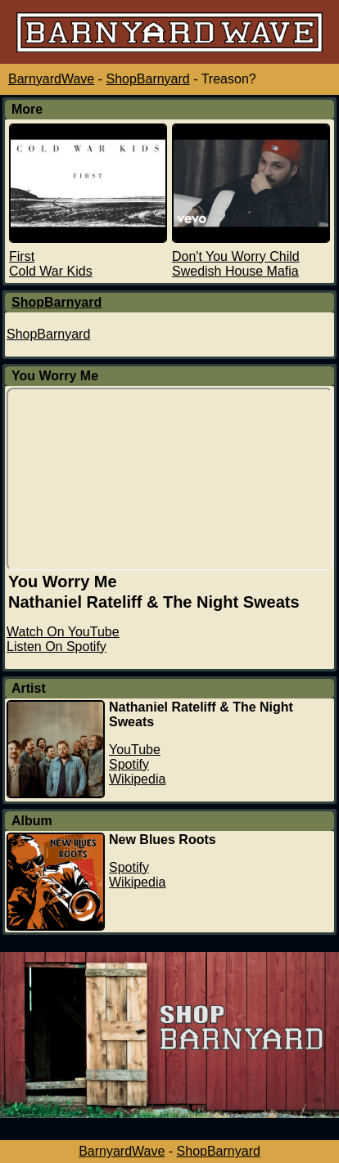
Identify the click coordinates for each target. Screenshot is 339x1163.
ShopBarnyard (147, 79)
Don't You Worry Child (236, 256)
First (21, 256)
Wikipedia (137, 779)
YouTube (134, 750)
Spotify (129, 764)
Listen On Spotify (56, 646)
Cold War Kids (51, 271)
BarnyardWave (51, 79)
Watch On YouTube (63, 632)
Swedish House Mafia (235, 271)
